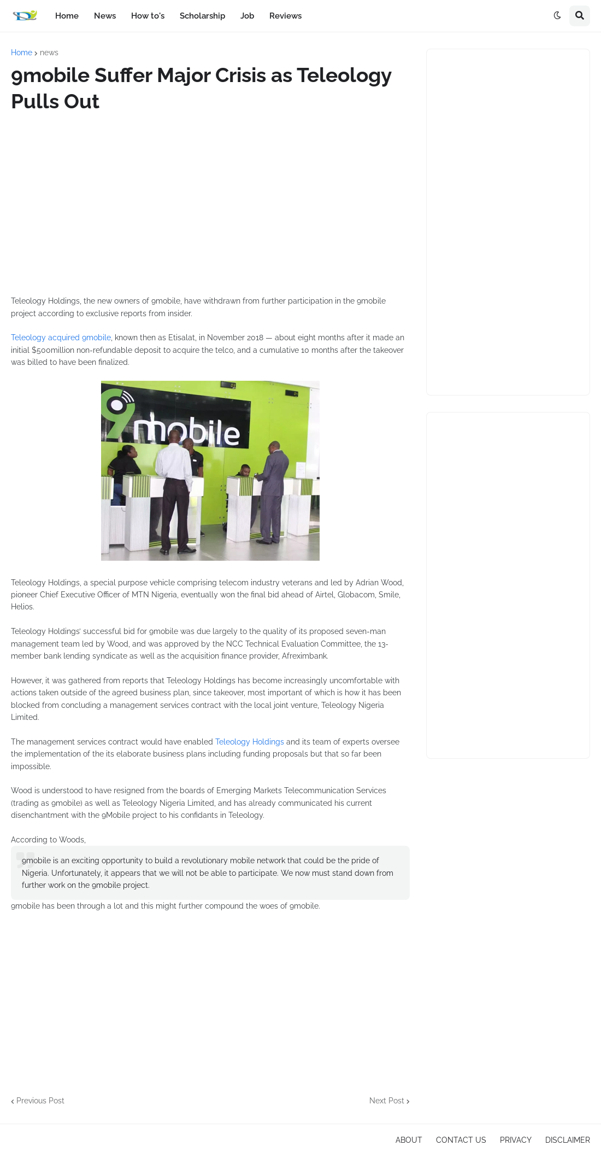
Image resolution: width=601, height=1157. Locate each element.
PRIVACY (516, 1140)
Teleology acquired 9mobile (61, 337)
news (49, 52)
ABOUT (409, 1140)
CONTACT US (461, 1140)
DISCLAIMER (567, 1140)
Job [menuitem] (247, 16)
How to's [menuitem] (147, 16)
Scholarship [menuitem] (202, 16)
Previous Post (40, 1100)
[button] (557, 15)
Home (21, 52)
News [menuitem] (105, 16)
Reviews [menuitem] (285, 16)
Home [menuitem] (67, 16)
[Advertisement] (210, 204)
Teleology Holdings (249, 741)
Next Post (386, 1100)
